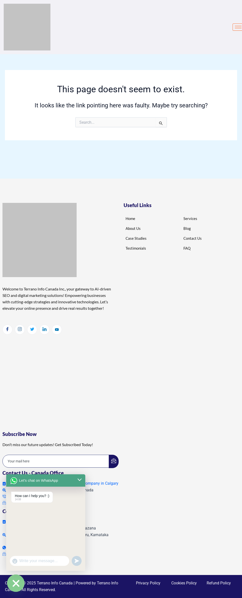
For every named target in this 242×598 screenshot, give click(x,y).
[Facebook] (7, 330)
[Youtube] (57, 330)
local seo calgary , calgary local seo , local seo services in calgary (58, 378)
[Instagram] (20, 330)
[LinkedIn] (44, 330)
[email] (55, 461)
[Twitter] (32, 330)
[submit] (114, 461)
